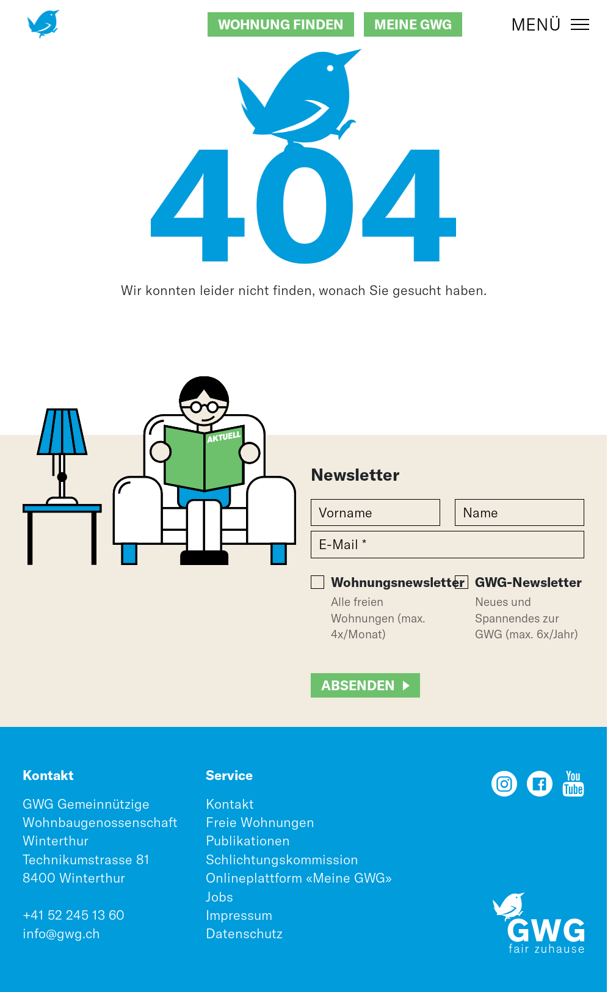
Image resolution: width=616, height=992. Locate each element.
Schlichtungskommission (282, 859)
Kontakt (230, 803)
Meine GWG (413, 24)
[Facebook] (540, 788)
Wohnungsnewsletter (398, 582)
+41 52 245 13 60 (74, 915)
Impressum (239, 915)
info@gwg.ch (61, 933)
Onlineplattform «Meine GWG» (299, 877)
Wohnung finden (281, 24)
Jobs (219, 896)
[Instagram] (504, 788)
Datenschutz (244, 933)
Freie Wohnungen (260, 822)
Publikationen (248, 840)
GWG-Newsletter (528, 582)
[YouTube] (573, 788)
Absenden (358, 685)
